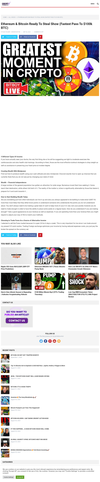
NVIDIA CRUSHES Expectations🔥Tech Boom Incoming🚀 (30, 450)
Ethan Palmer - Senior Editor (10, 32)
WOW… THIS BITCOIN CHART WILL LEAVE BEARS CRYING (30, 376)
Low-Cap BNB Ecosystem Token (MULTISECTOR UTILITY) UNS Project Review (82, 294)
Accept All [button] (20, 477)
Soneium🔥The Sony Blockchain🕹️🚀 (23, 397)
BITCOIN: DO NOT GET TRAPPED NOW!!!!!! (25, 355)
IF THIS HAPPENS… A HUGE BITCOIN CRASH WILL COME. (30, 429)
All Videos (12, 17)
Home (5, 17)
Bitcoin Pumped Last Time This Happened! (25, 408)
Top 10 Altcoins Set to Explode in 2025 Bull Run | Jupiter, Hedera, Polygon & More (38, 365)
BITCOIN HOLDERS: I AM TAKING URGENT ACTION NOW (29, 418)
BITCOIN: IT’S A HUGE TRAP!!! (21, 387)
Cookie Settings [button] (8, 477)
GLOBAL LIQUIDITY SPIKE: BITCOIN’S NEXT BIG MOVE (29, 439)
